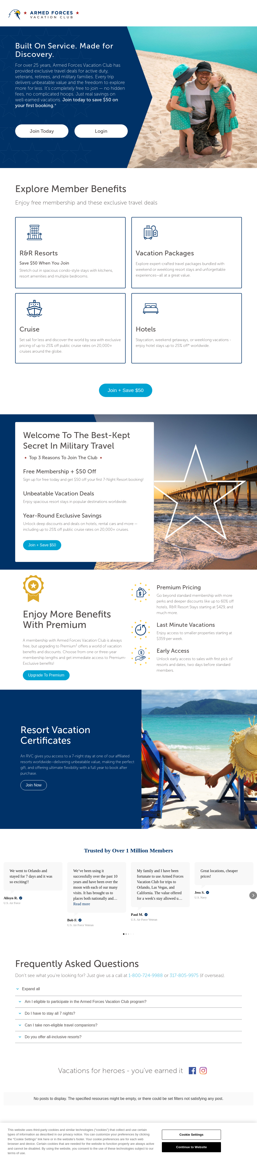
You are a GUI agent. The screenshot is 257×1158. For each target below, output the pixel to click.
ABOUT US (24, 1108)
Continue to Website (191, 1147)
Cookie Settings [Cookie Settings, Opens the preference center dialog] (191, 1134)
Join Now (34, 785)
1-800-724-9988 (145, 950)
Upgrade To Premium (46, 675)
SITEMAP (74, 1108)
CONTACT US (49, 1108)
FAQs (92, 1108)
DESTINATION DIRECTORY (163, 1108)
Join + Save (126, 390)
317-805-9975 (184, 950)
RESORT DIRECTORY (119, 1108)
